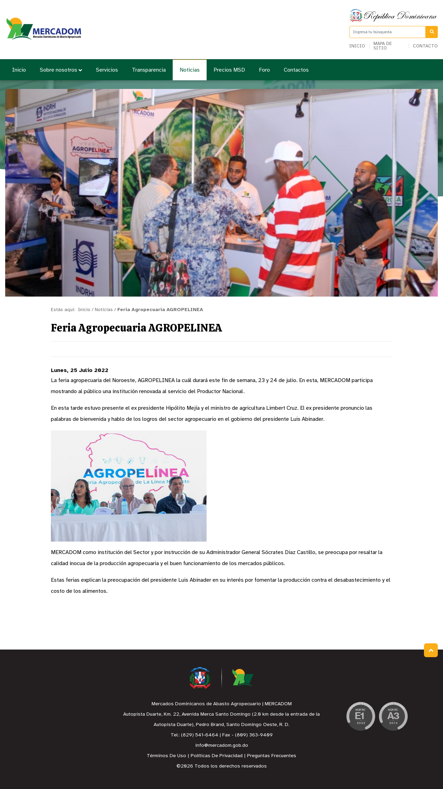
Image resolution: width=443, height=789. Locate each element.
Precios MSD (229, 70)
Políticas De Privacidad (217, 756)
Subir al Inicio (431, 650)
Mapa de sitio (382, 46)
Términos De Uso (166, 756)
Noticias (190, 70)
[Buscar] (432, 32)
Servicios (107, 70)
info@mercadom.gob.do (221, 745)
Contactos (296, 70)
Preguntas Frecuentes (271, 756)
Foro (264, 70)
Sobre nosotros (61, 70)
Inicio (357, 46)
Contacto (425, 46)
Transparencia (149, 70)
